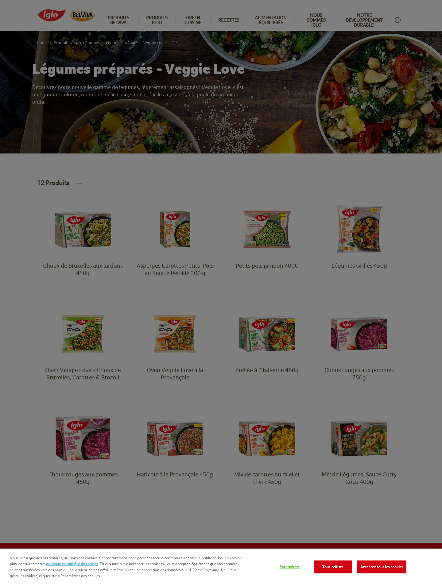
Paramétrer (290, 567)
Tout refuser (332, 567)
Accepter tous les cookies (381, 567)
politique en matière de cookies (72, 563)
